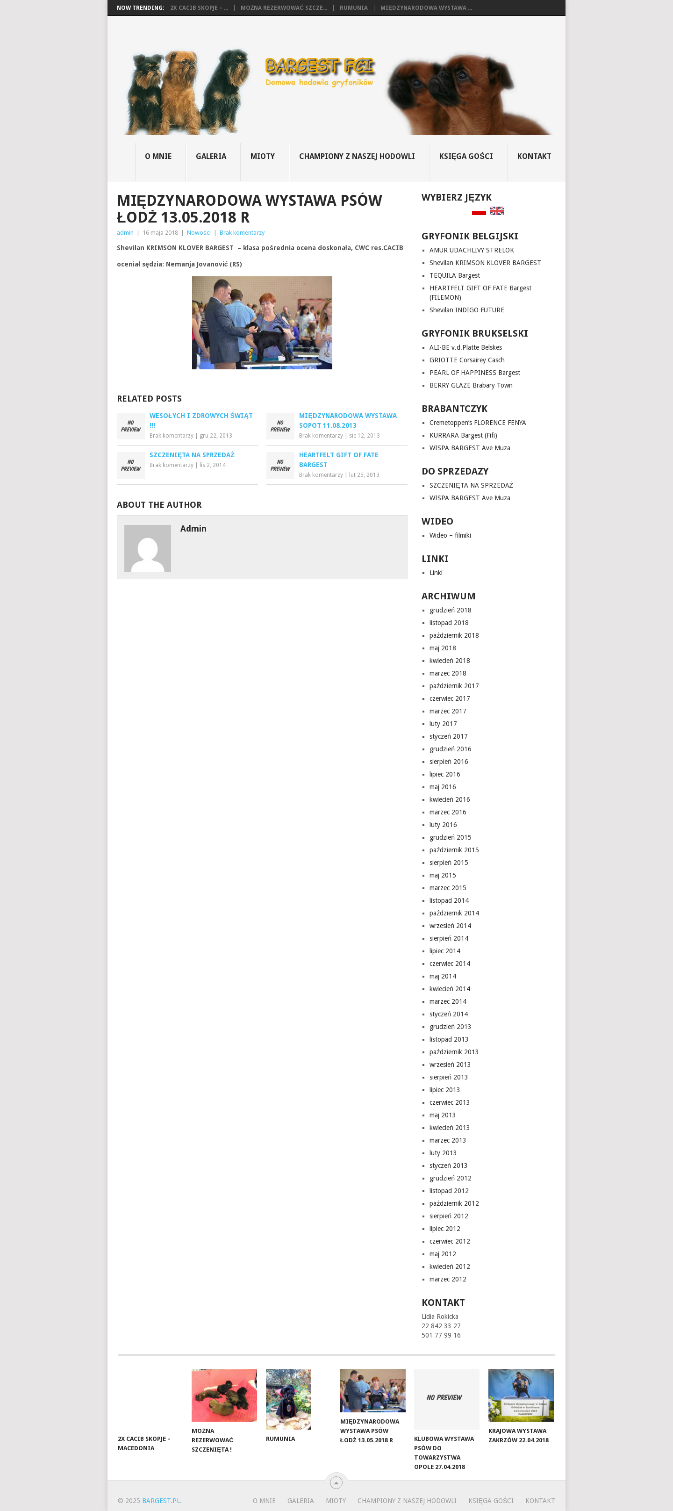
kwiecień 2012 (450, 1266)
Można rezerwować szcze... (284, 8)
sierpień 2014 (449, 938)
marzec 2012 (448, 1279)
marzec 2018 (448, 673)
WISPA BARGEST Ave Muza (470, 448)
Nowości (199, 232)
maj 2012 (443, 1254)
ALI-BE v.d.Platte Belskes (466, 347)
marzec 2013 (448, 1140)
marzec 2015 (448, 888)
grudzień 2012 (451, 1178)
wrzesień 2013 (450, 1064)
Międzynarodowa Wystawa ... (426, 8)
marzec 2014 (448, 1001)
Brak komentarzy (242, 232)
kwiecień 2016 (450, 799)
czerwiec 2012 (450, 1241)
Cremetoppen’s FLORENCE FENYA (478, 422)
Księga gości (466, 156)
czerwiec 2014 (450, 963)
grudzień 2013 (451, 1026)
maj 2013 (443, 1115)
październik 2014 (454, 913)
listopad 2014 (449, 900)
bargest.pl (161, 1500)
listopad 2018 (449, 622)
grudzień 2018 (451, 610)
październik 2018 (454, 635)
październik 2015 (454, 850)
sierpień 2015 (449, 862)
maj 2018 (443, 648)
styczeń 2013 (449, 1165)
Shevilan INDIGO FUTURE (467, 310)
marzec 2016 (448, 812)
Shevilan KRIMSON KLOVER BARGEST (485, 262)
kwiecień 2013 (450, 1127)
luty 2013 (443, 1153)
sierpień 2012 (449, 1216)
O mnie (158, 156)
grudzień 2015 (451, 837)
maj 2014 (443, 976)
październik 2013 (454, 1052)
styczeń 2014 (449, 1014)
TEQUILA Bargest (455, 275)
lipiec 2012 (445, 1228)
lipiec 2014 (445, 951)
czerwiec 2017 (450, 698)
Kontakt (534, 156)
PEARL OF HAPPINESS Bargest (475, 372)
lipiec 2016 (445, 774)
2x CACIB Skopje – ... (199, 8)
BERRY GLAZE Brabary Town (471, 385)
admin (125, 232)
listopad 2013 (449, 1039)
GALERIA (211, 156)
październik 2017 (454, 686)
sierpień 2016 (449, 761)
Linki (436, 572)
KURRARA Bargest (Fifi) (463, 435)
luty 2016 (443, 824)
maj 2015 (443, 875)
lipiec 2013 (445, 1090)
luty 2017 (443, 723)
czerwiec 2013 (450, 1102)
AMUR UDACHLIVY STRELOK (472, 250)
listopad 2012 (449, 1190)
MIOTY (263, 156)
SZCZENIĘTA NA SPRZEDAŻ (471, 485)
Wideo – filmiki (450, 535)
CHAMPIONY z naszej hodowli (357, 156)
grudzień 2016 (451, 749)
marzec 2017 (448, 711)
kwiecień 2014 (450, 989)
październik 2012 (454, 1203)
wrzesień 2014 (450, 925)
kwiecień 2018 (450, 660)
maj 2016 (443, 787)
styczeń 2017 (449, 736)
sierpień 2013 (449, 1077)
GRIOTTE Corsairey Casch (467, 360)
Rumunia (354, 8)
